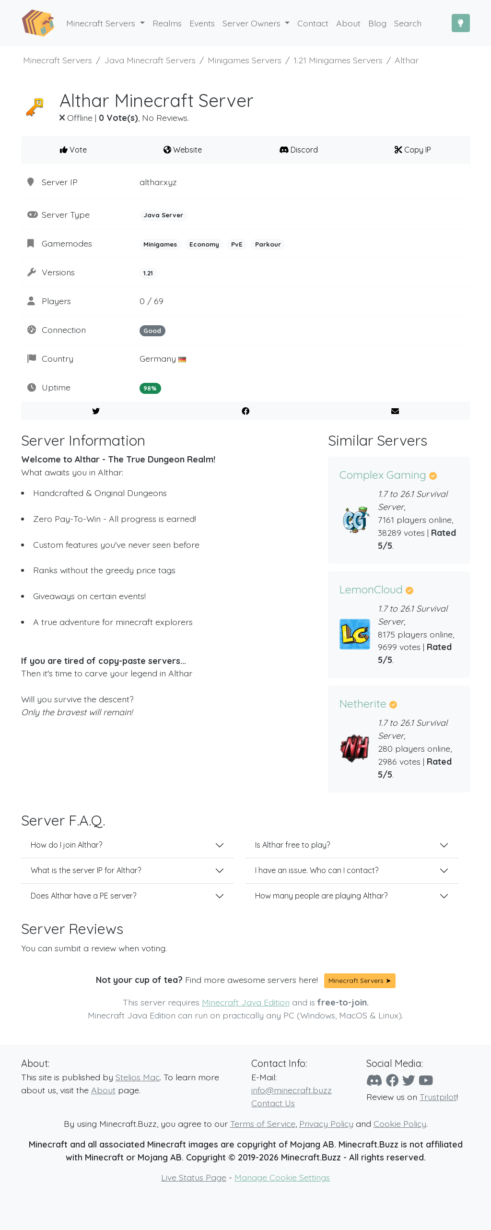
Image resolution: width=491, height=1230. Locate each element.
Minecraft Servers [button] (102, 23)
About (103, 1090)
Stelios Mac (138, 1077)
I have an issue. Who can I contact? (316, 870)
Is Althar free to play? (292, 845)
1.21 (148, 273)
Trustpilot (438, 1096)
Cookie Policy (400, 1123)
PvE (237, 244)
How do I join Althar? (66, 845)
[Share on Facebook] (246, 411)
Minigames (160, 244)
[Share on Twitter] (96, 411)
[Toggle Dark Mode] (461, 23)
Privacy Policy (326, 1123)
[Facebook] (392, 1080)
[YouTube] (426, 1080)
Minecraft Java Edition (246, 1002)
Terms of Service (262, 1123)
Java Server (163, 215)
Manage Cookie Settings (282, 1177)
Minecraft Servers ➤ (359, 980)
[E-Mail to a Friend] (395, 411)
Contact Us (273, 1103)
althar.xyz (158, 182)
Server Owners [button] (252, 23)
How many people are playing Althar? (321, 895)
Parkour (268, 244)
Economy (204, 244)
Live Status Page (193, 1177)
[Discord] (374, 1080)
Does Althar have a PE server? (83, 895)
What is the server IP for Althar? (86, 870)
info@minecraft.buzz (291, 1090)
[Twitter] (408, 1080)
